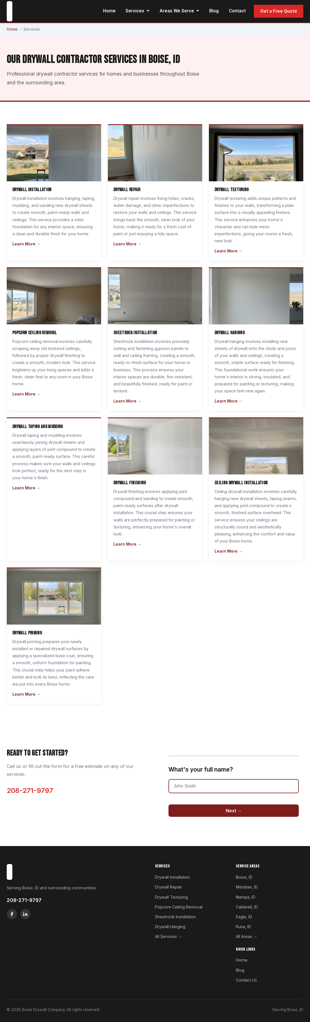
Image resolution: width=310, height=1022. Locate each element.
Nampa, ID (245, 897)
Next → (234, 810)
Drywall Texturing (171, 897)
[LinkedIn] (25, 914)
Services (138, 10)
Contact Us (246, 980)
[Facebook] (12, 914)
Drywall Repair (168, 887)
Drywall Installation (172, 877)
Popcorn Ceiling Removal (178, 907)
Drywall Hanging (170, 926)
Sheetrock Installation (175, 916)
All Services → (168, 936)
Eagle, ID (244, 916)
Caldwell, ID (247, 907)
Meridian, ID (247, 887)
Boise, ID (244, 877)
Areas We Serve (179, 10)
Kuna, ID (243, 926)
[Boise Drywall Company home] (9, 11)
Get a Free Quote (278, 11)
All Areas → (246, 936)
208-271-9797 (30, 790)
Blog (214, 10)
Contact (237, 10)
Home (109, 10)
